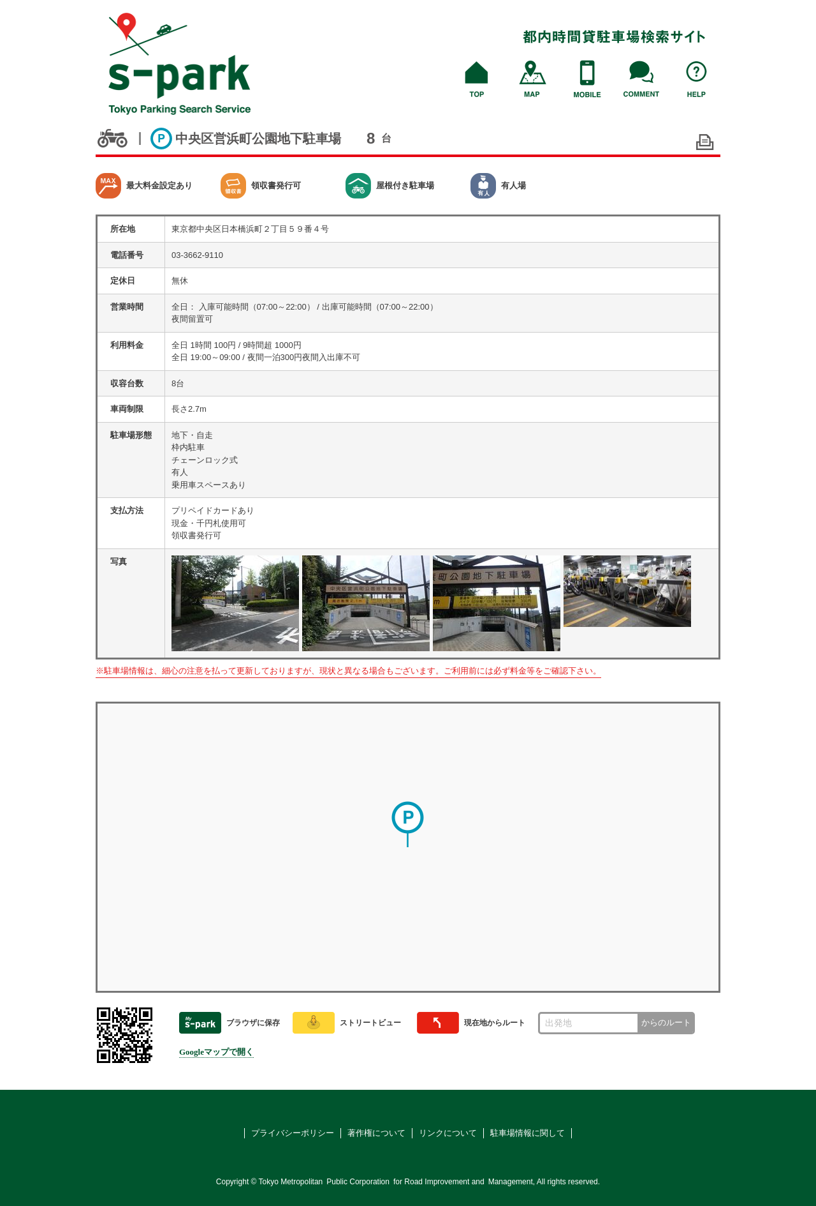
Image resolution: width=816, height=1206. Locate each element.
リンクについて (448, 1133)
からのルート (666, 1022)
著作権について (376, 1133)
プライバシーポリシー (292, 1133)
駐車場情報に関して (527, 1133)
